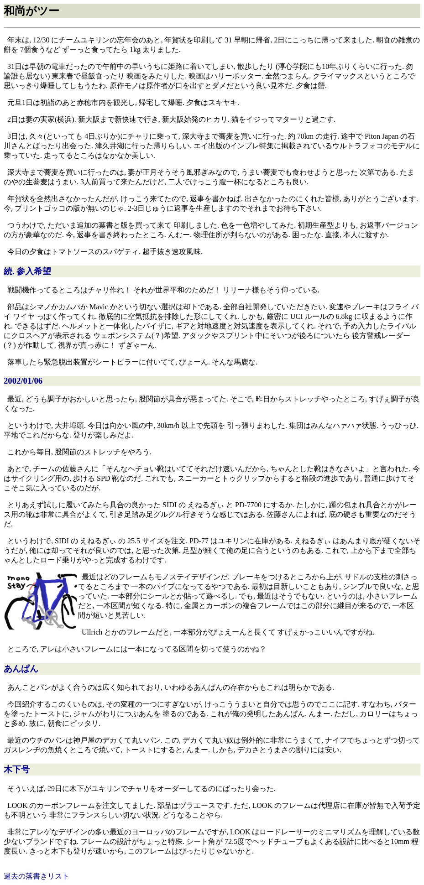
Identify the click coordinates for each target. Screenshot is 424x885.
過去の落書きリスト (36, 876)
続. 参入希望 (27, 271)
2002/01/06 (23, 380)
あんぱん (21, 668)
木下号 (17, 769)
